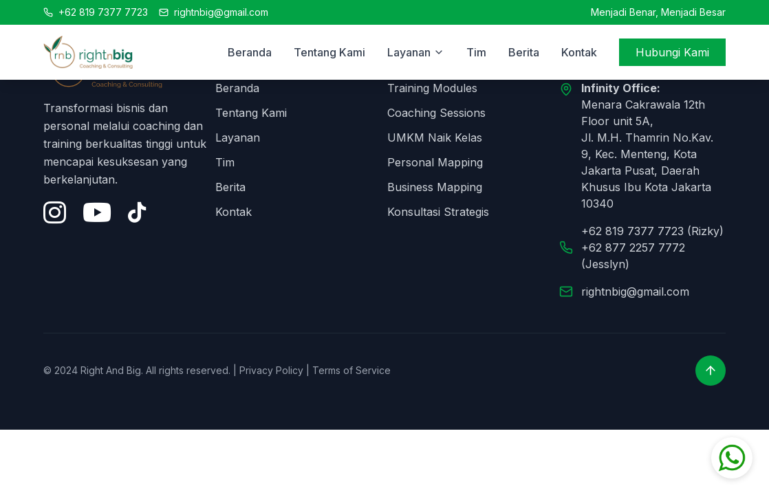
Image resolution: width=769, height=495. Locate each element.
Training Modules (432, 88)
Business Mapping (434, 187)
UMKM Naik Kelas (434, 137)
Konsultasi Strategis (438, 212)
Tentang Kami (329, 52)
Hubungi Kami (672, 52)
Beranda (250, 52)
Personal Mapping (435, 162)
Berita (523, 52)
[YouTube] (97, 212)
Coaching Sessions (436, 113)
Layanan (237, 137)
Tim (476, 52)
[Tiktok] (137, 212)
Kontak (579, 52)
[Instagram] (54, 212)
